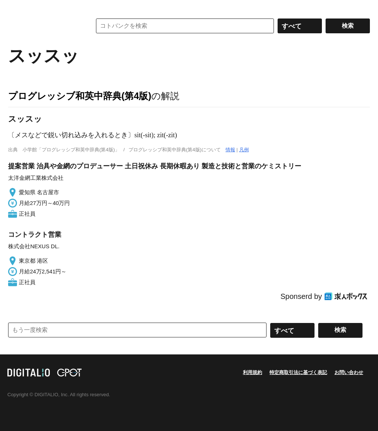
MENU (15, 7)
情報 (230, 149)
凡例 (244, 149)
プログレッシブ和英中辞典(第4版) (79, 96)
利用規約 (252, 372)
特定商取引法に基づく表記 (298, 372)
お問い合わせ (348, 372)
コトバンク (44, 25)
